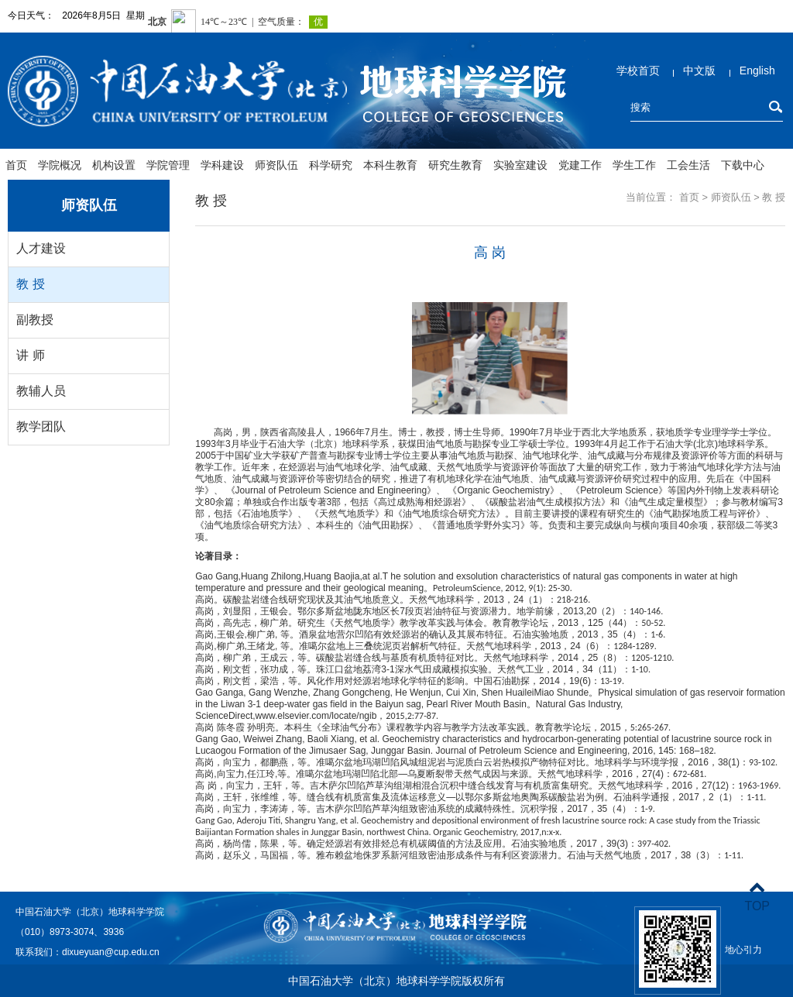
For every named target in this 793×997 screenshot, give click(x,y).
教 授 (30, 284)
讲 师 (30, 355)
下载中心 (742, 165)
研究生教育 (455, 165)
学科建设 (222, 165)
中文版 (699, 70)
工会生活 (688, 165)
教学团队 (41, 426)
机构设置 (114, 165)
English (757, 70)
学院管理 (168, 165)
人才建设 (41, 248)
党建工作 (580, 165)
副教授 (34, 319)
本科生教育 (390, 165)
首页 (16, 165)
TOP (757, 897)
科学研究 (330, 165)
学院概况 (59, 165)
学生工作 (634, 165)
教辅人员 (41, 390)
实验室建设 (520, 165)
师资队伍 (276, 165)
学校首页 (638, 70)
